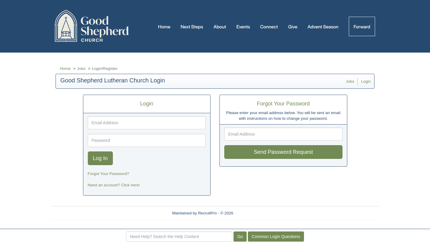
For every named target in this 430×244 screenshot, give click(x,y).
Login (366, 81)
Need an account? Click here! (114, 185)
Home (65, 68)
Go (240, 236)
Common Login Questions (276, 236)
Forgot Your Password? (108, 173)
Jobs (81, 68)
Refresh (251, 213)
